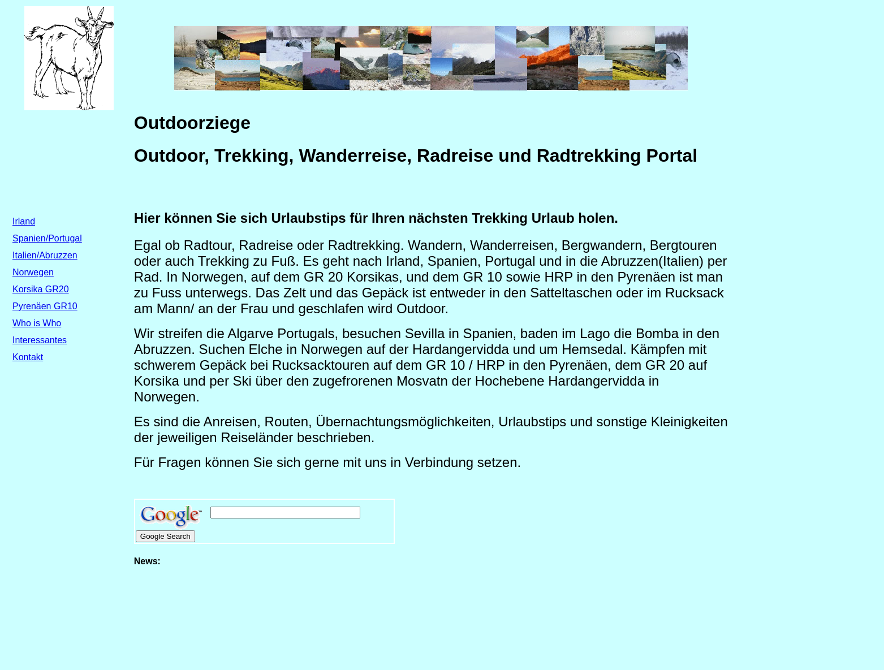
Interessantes (39, 340)
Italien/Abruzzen (44, 255)
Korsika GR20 (40, 289)
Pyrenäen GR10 (44, 306)
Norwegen (33, 272)
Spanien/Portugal (47, 238)
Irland (23, 221)
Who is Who (36, 323)
